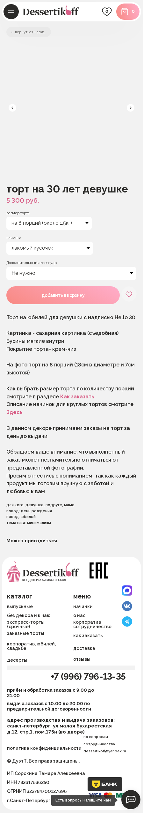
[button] (104, 648)
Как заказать (77, 397)
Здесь (14, 412)
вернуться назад (29, 32)
